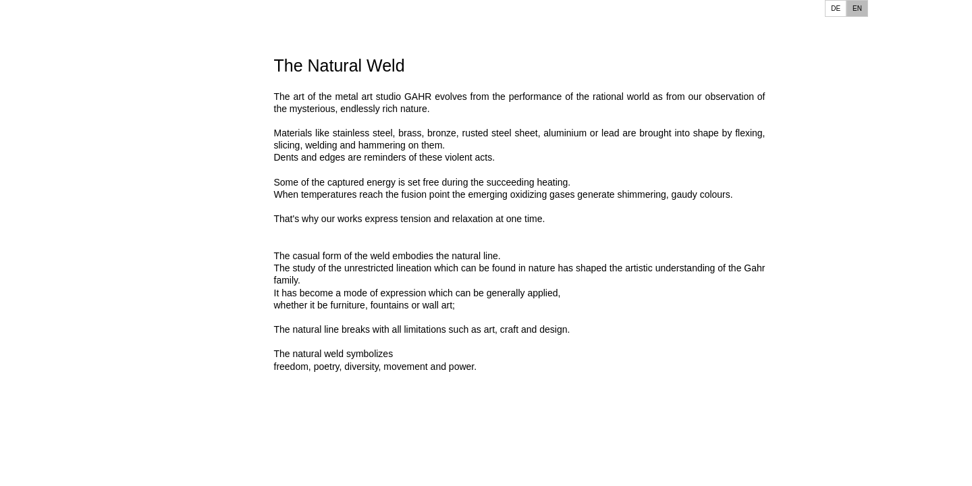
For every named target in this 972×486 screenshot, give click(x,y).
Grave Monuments (70, 431)
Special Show (58, 140)
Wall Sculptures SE (71, 327)
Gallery (44, 161)
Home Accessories (70, 452)
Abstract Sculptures (72, 265)
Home (39, 99)
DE (835, 8)
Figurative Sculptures (75, 286)
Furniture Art (56, 411)
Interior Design (61, 473)
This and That (59, 120)
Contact (45, 181)
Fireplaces (51, 390)
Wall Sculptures (63, 306)
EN (857, 8)
